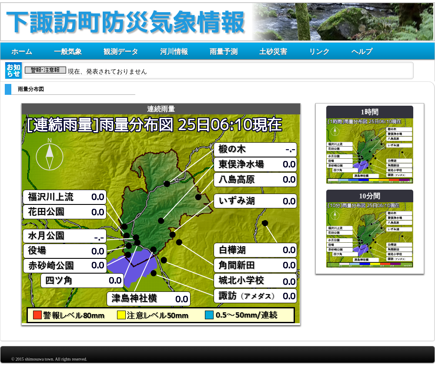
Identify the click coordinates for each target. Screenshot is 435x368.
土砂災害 (273, 51)
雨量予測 (224, 51)
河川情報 (174, 51)
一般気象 (68, 51)
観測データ (121, 51)
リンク (319, 51)
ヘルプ (361, 51)
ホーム (21, 51)
